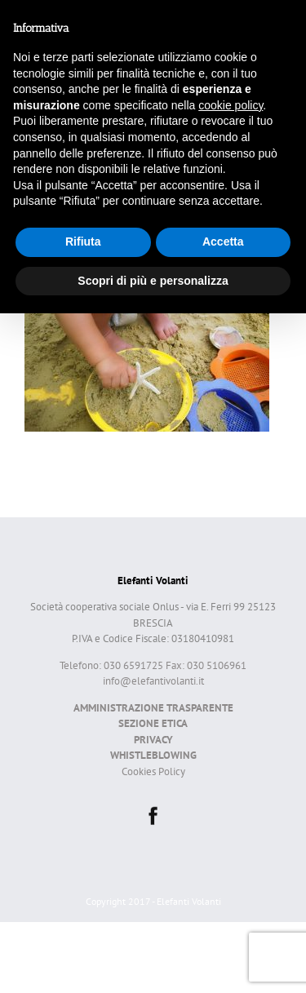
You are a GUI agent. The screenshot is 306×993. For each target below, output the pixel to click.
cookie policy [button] (230, 105)
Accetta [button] (223, 241)
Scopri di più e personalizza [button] (153, 280)
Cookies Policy (153, 771)
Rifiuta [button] (83, 241)
